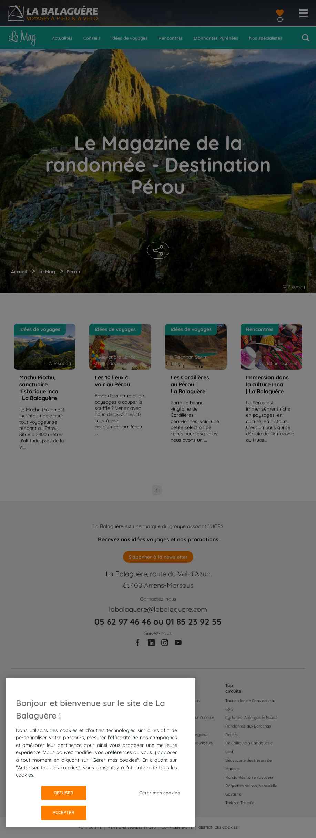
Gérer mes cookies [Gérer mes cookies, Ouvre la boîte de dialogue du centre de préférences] (159, 793)
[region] (100, 752)
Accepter (64, 812)
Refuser (63, 793)
